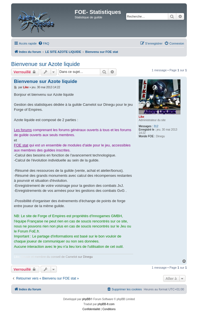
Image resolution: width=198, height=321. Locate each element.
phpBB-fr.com (106, 304)
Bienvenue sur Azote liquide (45, 64)
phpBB (86, 299)
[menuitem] (43, 43)
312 (156, 126)
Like (141, 116)
